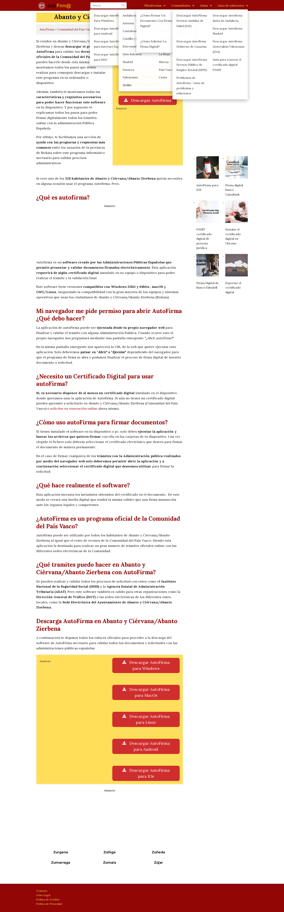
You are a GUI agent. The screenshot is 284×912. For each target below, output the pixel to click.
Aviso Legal (43, 895)
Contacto (41, 890)
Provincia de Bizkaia (110, 29)
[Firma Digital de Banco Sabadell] (207, 266)
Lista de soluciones (231, 5)
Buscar (198, 17)
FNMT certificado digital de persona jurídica (204, 239)
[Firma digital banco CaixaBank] (236, 168)
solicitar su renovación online (73, 408)
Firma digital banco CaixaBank (234, 189)
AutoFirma (46, 29)
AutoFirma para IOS (207, 187)
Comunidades (180, 5)
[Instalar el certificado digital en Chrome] (236, 212)
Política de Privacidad (49, 903)
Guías (204, 5)
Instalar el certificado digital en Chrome (233, 236)
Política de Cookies (48, 899)
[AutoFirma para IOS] (207, 168)
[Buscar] (123, 5)
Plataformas (153, 5)
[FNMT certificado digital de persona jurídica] (207, 212)
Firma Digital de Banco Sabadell (207, 285)
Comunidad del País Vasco (75, 29)
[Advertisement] (148, 135)
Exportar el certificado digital (233, 287)
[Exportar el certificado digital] (236, 266)
